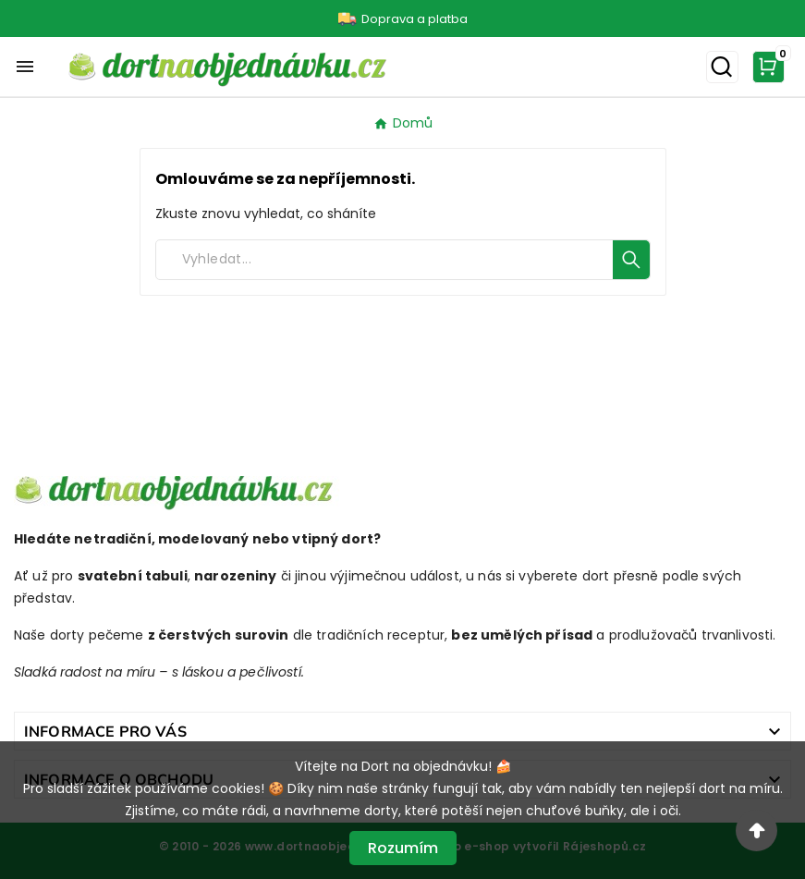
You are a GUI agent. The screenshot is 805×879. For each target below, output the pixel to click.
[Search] (384, 259)
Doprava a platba (414, 19)
